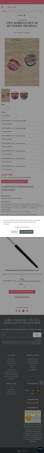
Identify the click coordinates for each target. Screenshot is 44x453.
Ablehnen (14, 231)
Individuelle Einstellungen (22, 227)
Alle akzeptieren (26, 231)
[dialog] (22, 226)
